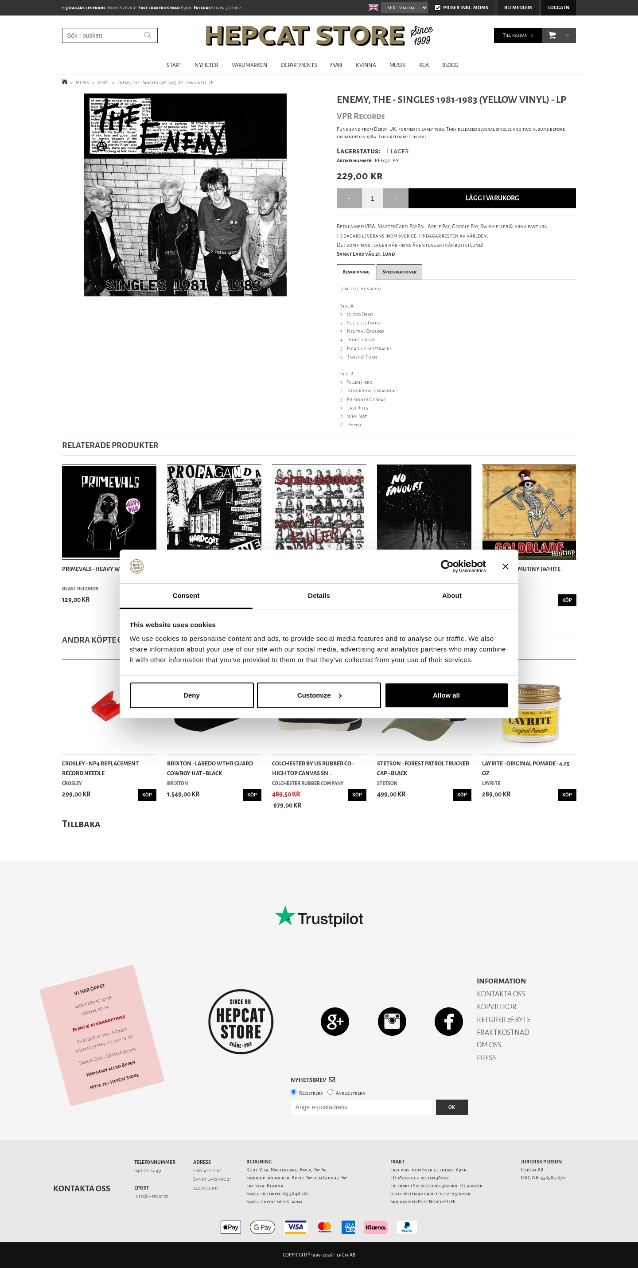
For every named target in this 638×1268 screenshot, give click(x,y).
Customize (319, 695)
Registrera (311, 1093)
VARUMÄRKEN (250, 65)
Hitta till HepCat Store (114, 1081)
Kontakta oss (81, 1188)
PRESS (486, 1057)
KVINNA (366, 65)
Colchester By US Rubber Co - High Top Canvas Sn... (313, 768)
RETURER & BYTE (503, 1019)
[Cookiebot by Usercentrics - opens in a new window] (447, 566)
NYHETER (206, 65)
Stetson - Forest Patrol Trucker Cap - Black (423, 768)
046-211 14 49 (147, 1170)
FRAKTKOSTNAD (503, 1032)
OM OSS (489, 1045)
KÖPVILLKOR (497, 1006)
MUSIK (397, 65)
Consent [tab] (186, 595)
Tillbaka (81, 823)
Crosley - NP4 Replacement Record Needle (100, 768)
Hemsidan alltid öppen (111, 1068)
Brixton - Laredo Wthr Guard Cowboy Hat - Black (210, 768)
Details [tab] (319, 595)
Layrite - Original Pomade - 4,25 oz (525, 768)
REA (424, 65)
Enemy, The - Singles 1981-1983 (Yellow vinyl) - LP (165, 83)
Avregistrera (350, 1093)
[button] (552, 35)
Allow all (446, 695)
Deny (191, 695)
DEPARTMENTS (299, 65)
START (174, 65)
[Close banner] (505, 566)
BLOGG (450, 65)
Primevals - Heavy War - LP (99, 569)
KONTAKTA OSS (501, 994)
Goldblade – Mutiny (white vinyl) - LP (521, 573)
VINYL (103, 83)
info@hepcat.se (151, 1196)
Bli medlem (518, 7)
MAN (336, 65)
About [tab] (452, 595)
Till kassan (515, 35)
